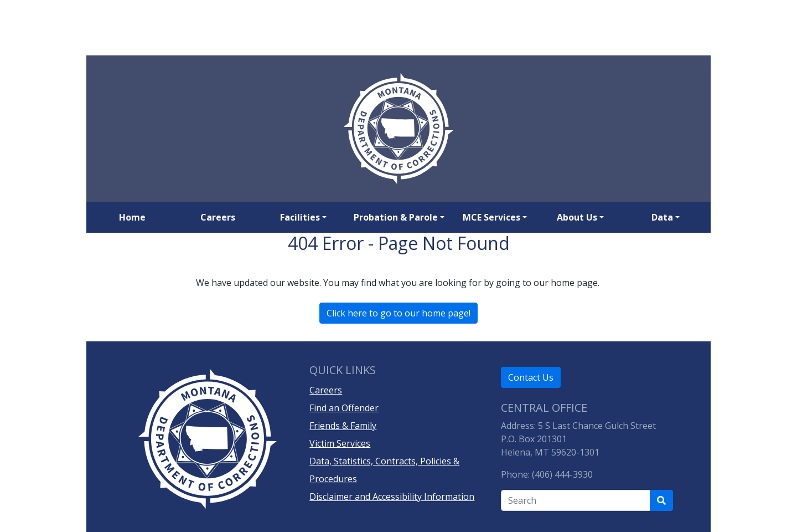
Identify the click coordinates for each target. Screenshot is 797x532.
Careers (217, 217)
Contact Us (530, 377)
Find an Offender (344, 408)
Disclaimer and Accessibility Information (391, 496)
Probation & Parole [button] (396, 217)
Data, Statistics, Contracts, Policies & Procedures (384, 470)
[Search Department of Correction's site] (661, 500)
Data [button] (662, 217)
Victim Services (339, 443)
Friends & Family (342, 426)
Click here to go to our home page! (398, 313)
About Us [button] (577, 217)
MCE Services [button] (491, 217)
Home (132, 217)
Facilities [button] (300, 217)
